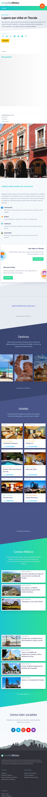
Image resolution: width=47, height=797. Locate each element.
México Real (5, 794)
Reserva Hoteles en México (9, 777)
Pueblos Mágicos (6, 796)
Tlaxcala (3, 8)
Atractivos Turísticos (30, 773)
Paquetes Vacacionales (31, 777)
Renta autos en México (8, 779)
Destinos (5, 117)
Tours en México (29, 775)
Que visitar (5, 15)
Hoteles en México (6, 775)
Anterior (3, 51)
